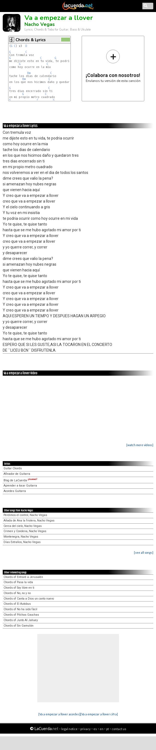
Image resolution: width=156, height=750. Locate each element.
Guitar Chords (13, 468)
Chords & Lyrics (31, 40)
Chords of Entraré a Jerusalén (23, 577)
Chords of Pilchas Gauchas (21, 614)
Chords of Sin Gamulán (18, 625)
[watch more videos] (139, 445)
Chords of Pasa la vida (18, 582)
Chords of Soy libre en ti (19, 587)
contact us (119, 729)
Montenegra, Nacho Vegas (21, 536)
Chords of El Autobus (17, 604)
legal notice (69, 729)
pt (107, 729)
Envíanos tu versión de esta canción (113, 66)
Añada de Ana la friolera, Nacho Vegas (29, 520)
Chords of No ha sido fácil (20, 609)
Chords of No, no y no (17, 593)
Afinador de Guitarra (17, 474)
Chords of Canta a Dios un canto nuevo (29, 598)
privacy (85, 729)
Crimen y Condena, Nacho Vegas (25, 531)
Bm (28, 73)
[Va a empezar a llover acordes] (59, 714)
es (95, 729)
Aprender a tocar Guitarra (20, 485)
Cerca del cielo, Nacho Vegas (23, 526)
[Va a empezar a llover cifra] (99, 714)
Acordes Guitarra (15, 491)
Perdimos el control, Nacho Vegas (25, 515)
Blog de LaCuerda (20, 480)
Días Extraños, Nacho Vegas (22, 542)
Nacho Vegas (40, 24)
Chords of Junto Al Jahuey (21, 620)
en (101, 729)
